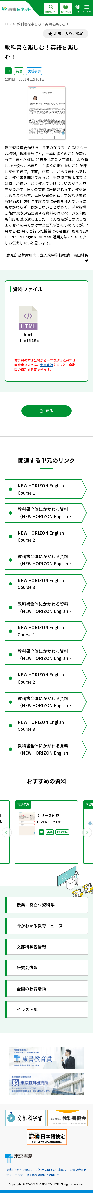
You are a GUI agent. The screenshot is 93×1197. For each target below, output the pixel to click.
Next (86, 836)
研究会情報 (27, 972)
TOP (8, 23)
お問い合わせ (78, 1174)
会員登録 (46, 365)
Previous (6, 836)
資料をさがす (51, 9)
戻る (46, 411)
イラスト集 (27, 1014)
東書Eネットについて (19, 1174)
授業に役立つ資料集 (36, 909)
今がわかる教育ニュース (40, 930)
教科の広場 (66, 9)
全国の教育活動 (31, 993)
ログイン (77, 9)
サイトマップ (14, 1179)
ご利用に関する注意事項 (51, 1174)
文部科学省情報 (31, 951)
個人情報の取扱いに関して (43, 1179)
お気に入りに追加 (68, 33)
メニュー (87, 9)
